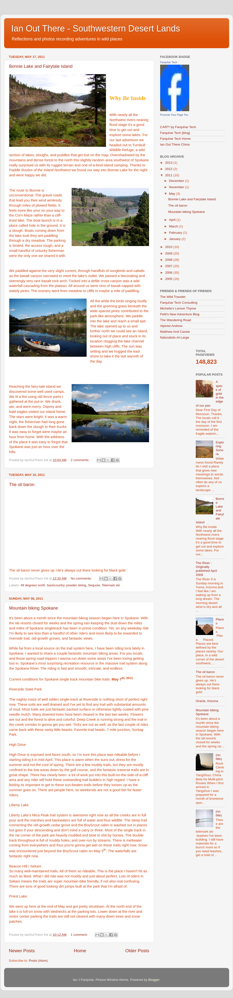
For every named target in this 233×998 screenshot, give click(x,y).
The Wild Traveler (173, 297)
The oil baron (22, 484)
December (177, 181)
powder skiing (76, 585)
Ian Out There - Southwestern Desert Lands (95, 28)
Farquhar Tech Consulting (178, 302)
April (173, 220)
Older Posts (137, 950)
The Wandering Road (175, 320)
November (177, 187)
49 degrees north (33, 585)
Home (80, 950)
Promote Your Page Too (174, 114)
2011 (169, 175)
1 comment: (80, 934)
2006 (169, 272)
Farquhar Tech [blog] (175, 133)
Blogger (153, 980)
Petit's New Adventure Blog (179, 314)
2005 (169, 279)
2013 (169, 162)
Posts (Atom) (38, 960)
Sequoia (94, 585)
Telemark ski (111, 585)
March (174, 226)
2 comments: (80, 460)
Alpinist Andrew (171, 326)
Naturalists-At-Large (174, 337)
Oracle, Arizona (207, 701)
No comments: (82, 578)
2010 (169, 247)
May (172, 193)
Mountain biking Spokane (33, 608)
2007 (169, 266)
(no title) (219, 757)
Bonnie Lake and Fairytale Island (41, 66)
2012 (169, 169)
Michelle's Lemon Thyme (178, 308)
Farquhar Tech (168, 62)
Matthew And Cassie (175, 331)
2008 (169, 260)
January (175, 239)
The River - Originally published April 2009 (206, 569)
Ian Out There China (175, 144)
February (176, 232)
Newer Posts (22, 950)
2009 (169, 253)
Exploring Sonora (220, 448)
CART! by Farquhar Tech (178, 127)
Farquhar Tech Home (175, 138)
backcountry (55, 585)
